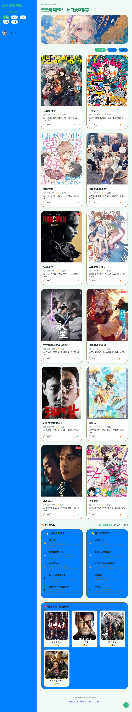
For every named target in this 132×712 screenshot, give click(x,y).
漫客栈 (91, 702)
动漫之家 (83, 702)
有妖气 (97, 702)
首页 (42, 4)
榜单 (48, 4)
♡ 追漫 (47, 124)
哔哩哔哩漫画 (73, 702)
